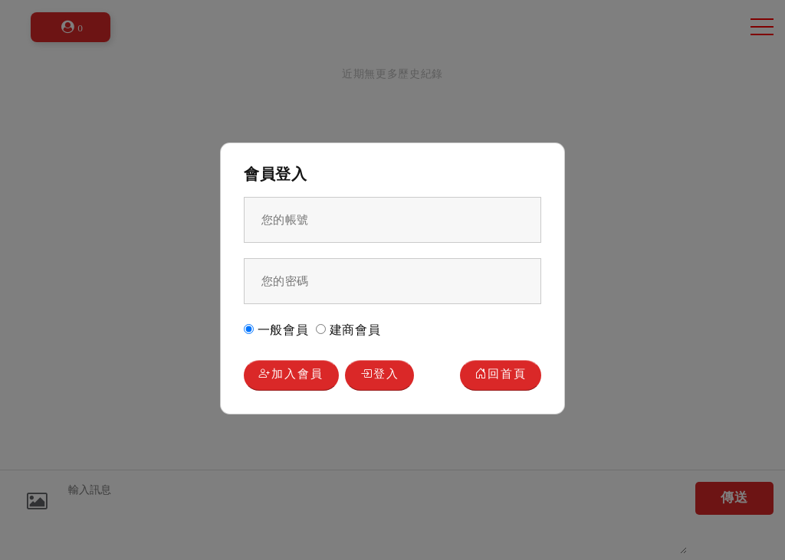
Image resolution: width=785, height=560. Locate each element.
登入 (379, 375)
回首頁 (501, 375)
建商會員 (348, 329)
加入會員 (291, 375)
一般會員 (276, 329)
